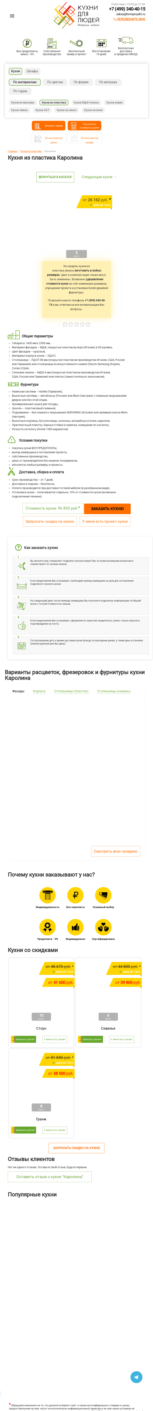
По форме (81, 82)
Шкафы (32, 71)
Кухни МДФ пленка (86, 102)
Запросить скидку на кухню (49, 521)
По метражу (108, 82)
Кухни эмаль (19, 110)
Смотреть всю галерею (115, 851)
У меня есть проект (55, 1039)
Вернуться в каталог (55, 177)
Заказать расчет (25, 1039)
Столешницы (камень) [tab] (113, 691)
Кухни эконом (93, 110)
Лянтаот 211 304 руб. (14, 1251)
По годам (20, 91)
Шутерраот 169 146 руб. (65, 1251)
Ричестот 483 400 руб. (116, 1251)
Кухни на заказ (66, 110)
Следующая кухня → (99, 177)
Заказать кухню (107, 509)
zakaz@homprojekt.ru (130, 14)
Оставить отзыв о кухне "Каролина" (49, 1176)
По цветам (55, 82)
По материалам (24, 82)
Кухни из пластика (54, 102)
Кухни (15, 71)
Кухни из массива (22, 102)
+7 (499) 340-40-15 (127, 9)
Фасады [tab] (18, 691)
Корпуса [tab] (39, 691)
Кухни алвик (114, 102)
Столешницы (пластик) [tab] (71, 691)
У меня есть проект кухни (105, 521)
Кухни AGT (42, 110)
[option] (25, 1233)
